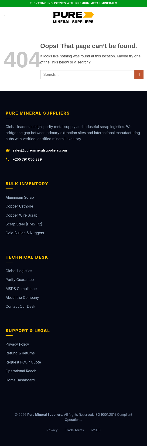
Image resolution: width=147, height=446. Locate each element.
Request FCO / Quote (23, 362)
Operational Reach (21, 371)
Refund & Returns (20, 353)
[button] (6, 17)
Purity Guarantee (20, 280)
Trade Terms (74, 430)
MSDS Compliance (21, 289)
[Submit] (139, 74)
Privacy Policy (17, 344)
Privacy (52, 430)
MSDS (96, 430)
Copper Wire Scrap (22, 215)
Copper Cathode (19, 206)
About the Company (22, 297)
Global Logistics (19, 271)
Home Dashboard (20, 380)
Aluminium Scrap (20, 197)
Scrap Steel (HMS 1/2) (24, 224)
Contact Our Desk (20, 306)
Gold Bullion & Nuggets (25, 233)
